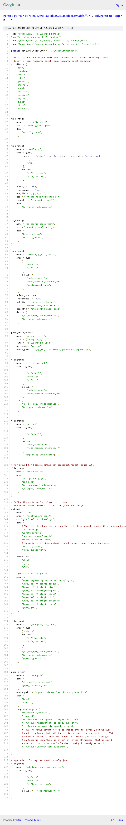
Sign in (119, 5)
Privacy (28, 819)
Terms (37, 819)
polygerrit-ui (103, 16)
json (120, 819)
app (117, 16)
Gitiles (19, 819)
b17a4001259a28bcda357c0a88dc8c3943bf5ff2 (56, 16)
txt (112, 819)
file (69, 28)
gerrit (7, 16)
